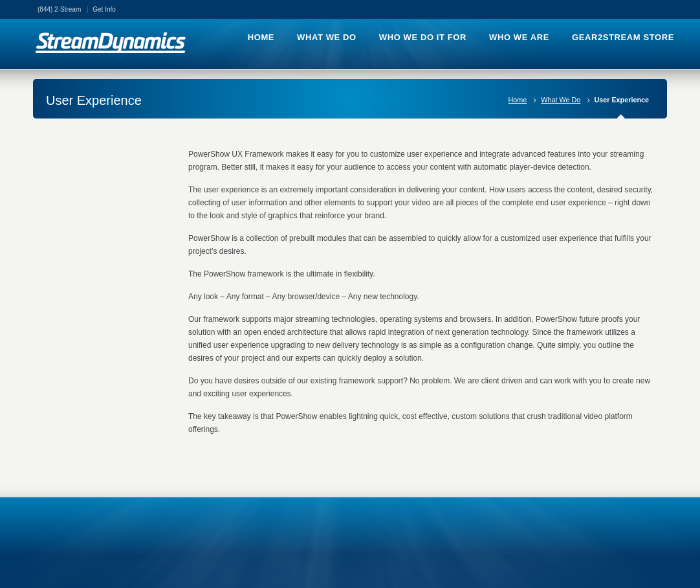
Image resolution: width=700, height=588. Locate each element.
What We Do (560, 100)
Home (518, 100)
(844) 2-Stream (59, 9)
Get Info (104, 9)
